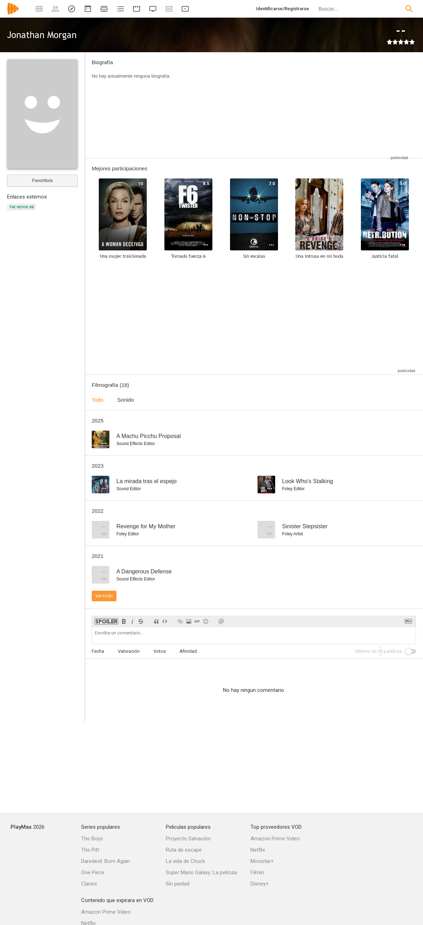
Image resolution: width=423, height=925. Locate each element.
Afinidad (188, 651)
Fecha (98, 651)
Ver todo (104, 595)
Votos (159, 651)
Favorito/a (42, 180)
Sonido (125, 400)
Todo (97, 400)
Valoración (129, 651)
